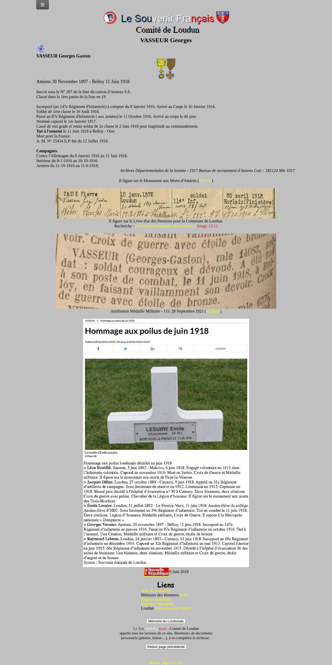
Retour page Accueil (166, 662)
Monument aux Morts (173, 608)
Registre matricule (156, 599)
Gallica (213, 311)
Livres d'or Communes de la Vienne (165, 226)
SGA (184, 595)
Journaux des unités (157, 604)
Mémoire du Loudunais (166, 621)
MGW (206, 180)
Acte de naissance (156, 590)
